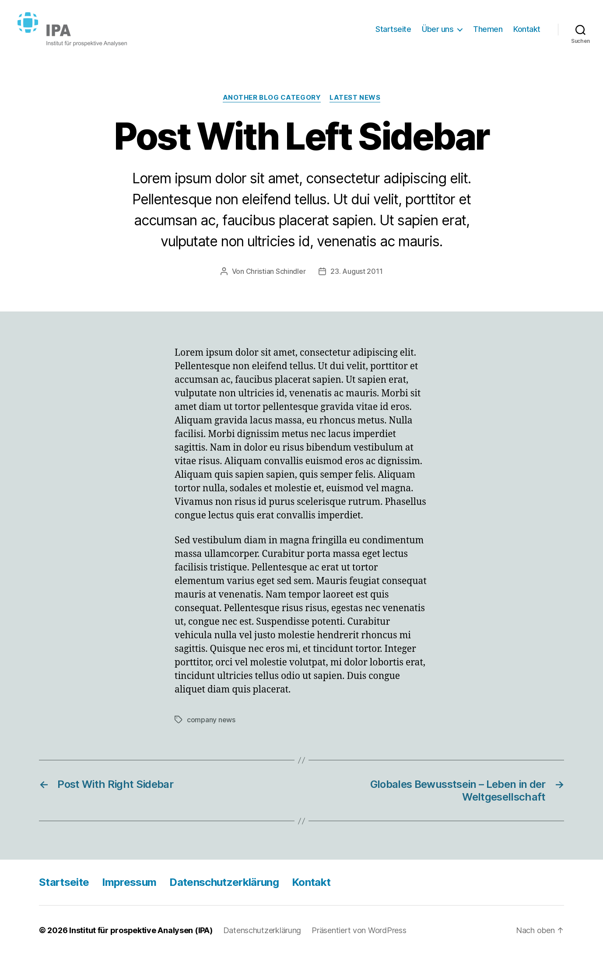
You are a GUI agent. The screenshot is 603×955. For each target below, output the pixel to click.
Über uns (437, 29)
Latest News (355, 97)
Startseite (393, 29)
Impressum (129, 882)
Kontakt (526, 29)
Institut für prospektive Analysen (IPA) (140, 930)
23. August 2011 (356, 271)
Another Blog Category (272, 97)
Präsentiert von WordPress (359, 930)
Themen (487, 29)
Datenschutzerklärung (224, 882)
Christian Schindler (276, 271)
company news (211, 719)
